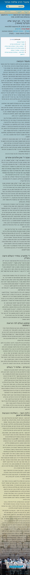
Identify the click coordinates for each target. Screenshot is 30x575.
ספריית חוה (26, 570)
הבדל (27, 31)
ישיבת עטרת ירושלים (9, 571)
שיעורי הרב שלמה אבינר (16, 2)
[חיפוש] (16, 6)
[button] (23, 566)
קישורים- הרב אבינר (19, 12)
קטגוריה (27, 566)
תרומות (18, 29)
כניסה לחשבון (7, 11)
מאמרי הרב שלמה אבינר (22, 573)
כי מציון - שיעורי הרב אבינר (16, 570)
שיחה (23, 29)
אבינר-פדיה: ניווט (26, 12)
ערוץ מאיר (12, 573)
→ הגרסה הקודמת (19, 31)
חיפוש (8, 6)
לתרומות (10, 15)
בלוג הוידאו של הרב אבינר (22, 571)
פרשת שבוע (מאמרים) (15, 566)
